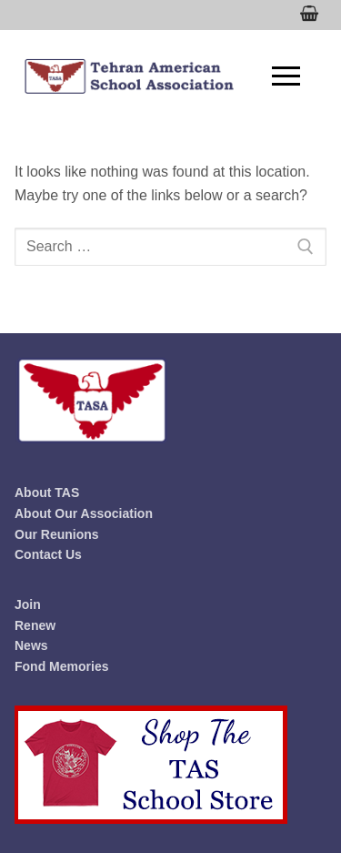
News (31, 645)
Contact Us (48, 554)
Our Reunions (57, 534)
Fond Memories (61, 666)
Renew (35, 625)
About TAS (47, 492)
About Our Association (84, 513)
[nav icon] (286, 76)
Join (28, 604)
